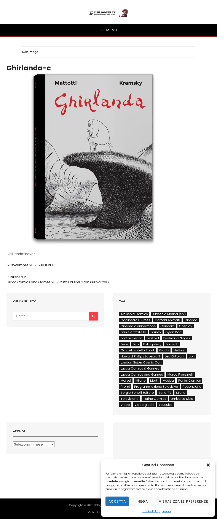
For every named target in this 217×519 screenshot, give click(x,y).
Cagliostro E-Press (135, 320)
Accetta (117, 501)
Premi (125, 386)
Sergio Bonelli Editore (137, 392)
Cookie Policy (151, 511)
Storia (180, 392)
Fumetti (172, 344)
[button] (208, 465)
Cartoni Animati (167, 320)
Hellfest (180, 350)
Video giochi (144, 404)
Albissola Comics (134, 314)
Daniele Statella (133, 332)
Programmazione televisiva (156, 386)
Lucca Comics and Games (142, 374)
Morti (154, 380)
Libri (192, 356)
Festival (153, 338)
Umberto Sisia (182, 398)
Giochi (164, 350)
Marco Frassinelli (180, 374)
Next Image (30, 52)
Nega (142, 501)
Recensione (192, 386)
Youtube (165, 404)
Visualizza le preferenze (183, 501)
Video (125, 404)
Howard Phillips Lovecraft (140, 356)
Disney (156, 332)
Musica (168, 380)
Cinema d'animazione (138, 326)
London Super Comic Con (141, 362)
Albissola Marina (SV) (169, 314)
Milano (141, 380)
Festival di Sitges (176, 338)
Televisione (130, 398)
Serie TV (164, 392)
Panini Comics (189, 380)
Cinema (191, 320)
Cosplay (185, 326)
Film (136, 344)
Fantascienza (131, 338)
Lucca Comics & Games (140, 368)
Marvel (126, 380)
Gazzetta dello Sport (138, 350)
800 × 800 (46, 265)
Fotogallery (152, 344)
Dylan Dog (174, 332)
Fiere (124, 344)
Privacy (166, 511)
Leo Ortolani (174, 356)
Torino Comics (154, 398)
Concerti (167, 326)
